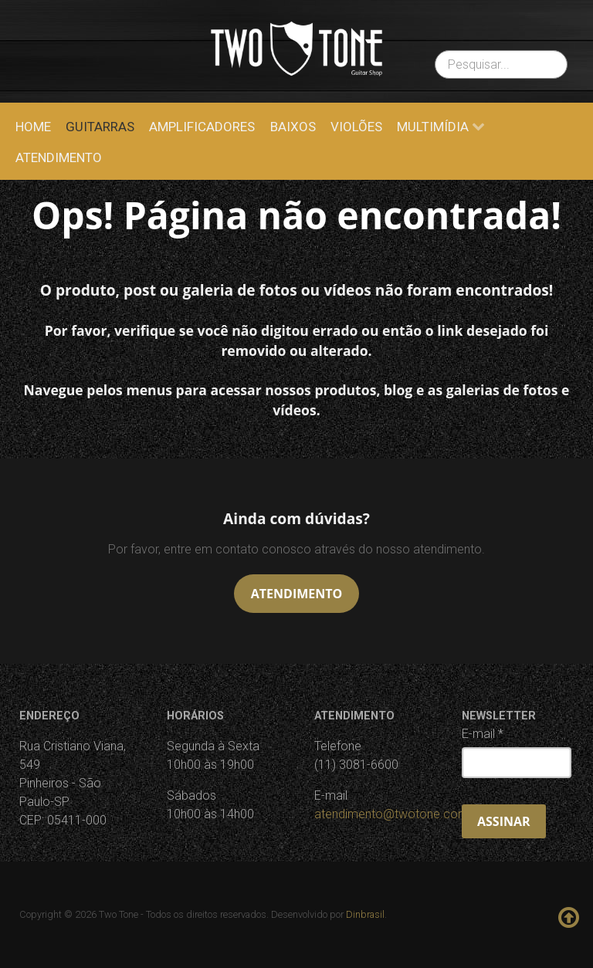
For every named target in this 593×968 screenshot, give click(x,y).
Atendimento (296, 593)
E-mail (482, 733)
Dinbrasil (365, 914)
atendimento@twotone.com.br (398, 814)
